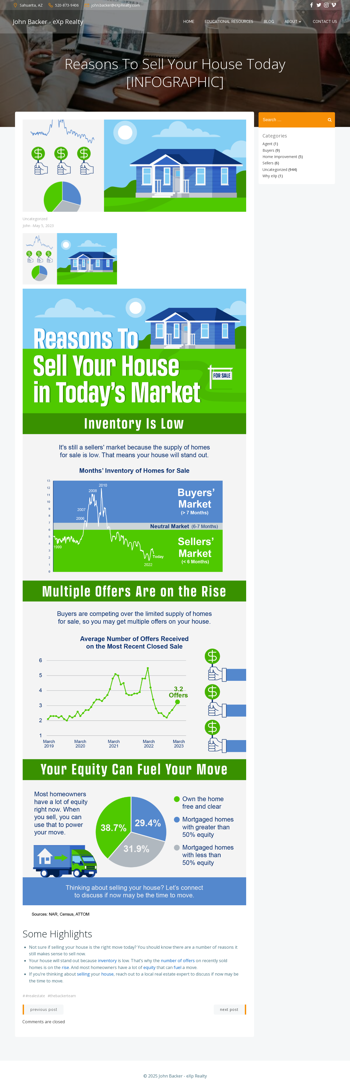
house (107, 974)
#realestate (35, 995)
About (294, 22)
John (26, 226)
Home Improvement (279, 156)
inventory (107, 961)
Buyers (268, 150)
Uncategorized (35, 219)
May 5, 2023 (43, 226)
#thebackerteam (62, 995)
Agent (267, 143)
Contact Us (325, 22)
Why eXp (269, 175)
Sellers (267, 162)
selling (83, 974)
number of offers (178, 961)
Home (189, 22)
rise (65, 968)
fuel (177, 968)
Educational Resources (229, 22)
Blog (269, 22)
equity (149, 968)
